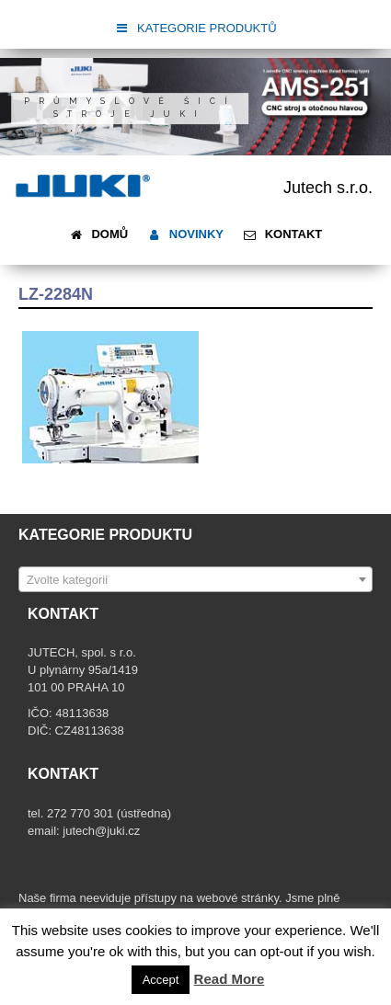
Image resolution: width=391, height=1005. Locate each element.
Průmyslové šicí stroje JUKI (130, 108)
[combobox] (195, 579)
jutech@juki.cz (103, 831)
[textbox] (195, 580)
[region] (195, 106)
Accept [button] (161, 980)
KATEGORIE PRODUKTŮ (195, 28)
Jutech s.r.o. (328, 187)
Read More (229, 979)
